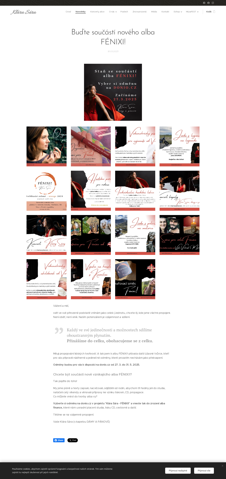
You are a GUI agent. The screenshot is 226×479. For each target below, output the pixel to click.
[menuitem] (69, 11)
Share (59, 440)
